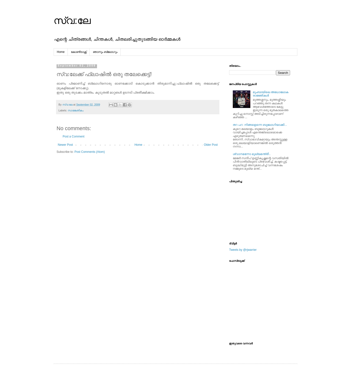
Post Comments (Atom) (89, 152)
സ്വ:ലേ (72, 20)
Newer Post (65, 144)
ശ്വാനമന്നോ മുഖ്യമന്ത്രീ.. (252, 154)
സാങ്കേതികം (76, 110)
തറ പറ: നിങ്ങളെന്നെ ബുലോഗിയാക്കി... (260, 124)
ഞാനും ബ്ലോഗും (105, 52)
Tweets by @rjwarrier (243, 250)
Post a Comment (73, 136)
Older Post (211, 144)
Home (61, 52)
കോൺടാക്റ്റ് (79, 52)
